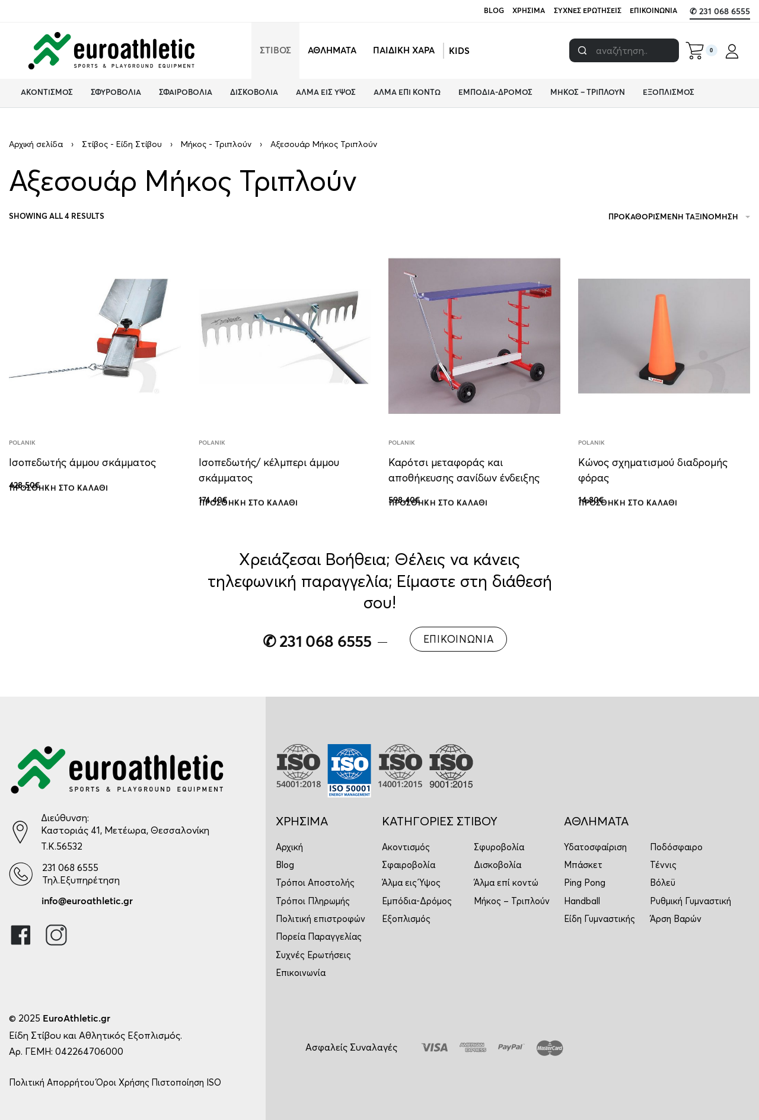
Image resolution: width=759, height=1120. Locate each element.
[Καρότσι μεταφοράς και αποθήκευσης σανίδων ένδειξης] (474, 336)
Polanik (22, 443)
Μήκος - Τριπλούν (216, 144)
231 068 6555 (70, 867)
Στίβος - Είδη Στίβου (122, 144)
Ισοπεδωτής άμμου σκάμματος (82, 462)
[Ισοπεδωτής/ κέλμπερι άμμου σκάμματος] (285, 336)
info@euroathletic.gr (87, 901)
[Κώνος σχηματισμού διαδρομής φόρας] (664, 336)
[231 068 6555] (21, 873)
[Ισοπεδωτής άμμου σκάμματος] (95, 336)
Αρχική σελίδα (36, 144)
